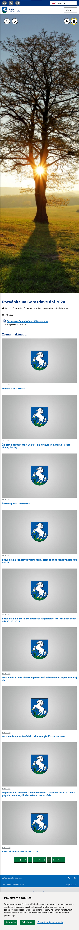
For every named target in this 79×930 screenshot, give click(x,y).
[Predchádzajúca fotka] (7, 21)
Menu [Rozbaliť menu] (70, 9)
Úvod (5, 308)
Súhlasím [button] (11, 922)
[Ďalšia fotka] (15, 21)
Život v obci (18, 308)
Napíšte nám (71, 884)
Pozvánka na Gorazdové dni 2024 (53, 308)
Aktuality (31, 308)
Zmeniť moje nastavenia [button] (50, 922)
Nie (75, 878)
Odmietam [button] (27, 922)
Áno (70, 878)
